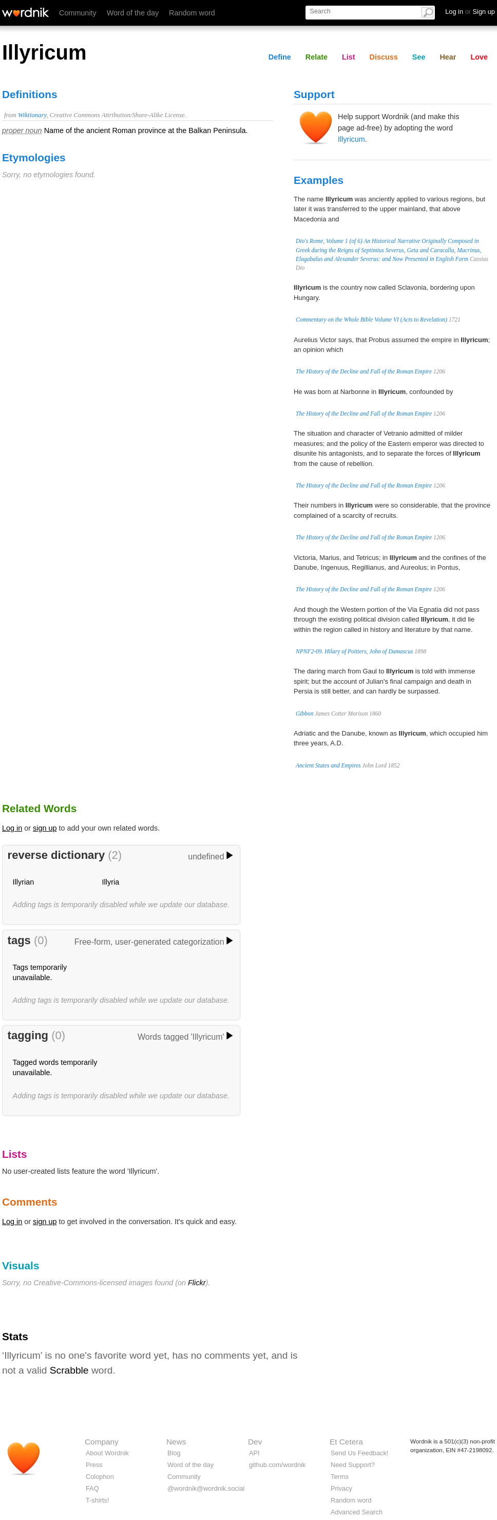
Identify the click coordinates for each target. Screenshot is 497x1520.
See (419, 57)
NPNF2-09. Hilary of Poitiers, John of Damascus (354, 651)
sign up (44, 828)
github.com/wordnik (277, 1465)
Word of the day (133, 13)
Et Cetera (346, 1441)
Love (479, 57)
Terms (340, 1476)
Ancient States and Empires (328, 765)
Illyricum (351, 139)
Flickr (196, 1283)
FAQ (92, 1488)
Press (94, 1465)
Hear (447, 57)
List (348, 57)
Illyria (111, 882)
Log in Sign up (470, 11)
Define (280, 57)
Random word (192, 13)
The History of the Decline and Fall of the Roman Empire (364, 371)
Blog (174, 1453)
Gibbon (305, 713)
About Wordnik (107, 1453)
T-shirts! (97, 1500)
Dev (255, 1441)
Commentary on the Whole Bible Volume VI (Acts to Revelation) (371, 319)
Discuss (384, 57)
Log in (12, 828)
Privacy (341, 1488)
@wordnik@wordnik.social (205, 1488)
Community (78, 13)
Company (102, 1441)
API (254, 1453)
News (176, 1441)
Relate (316, 57)
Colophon (100, 1476)
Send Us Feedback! (359, 1453)
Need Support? (353, 1465)
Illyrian (23, 882)
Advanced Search (357, 1512)
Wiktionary (32, 115)
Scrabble (69, 1370)
